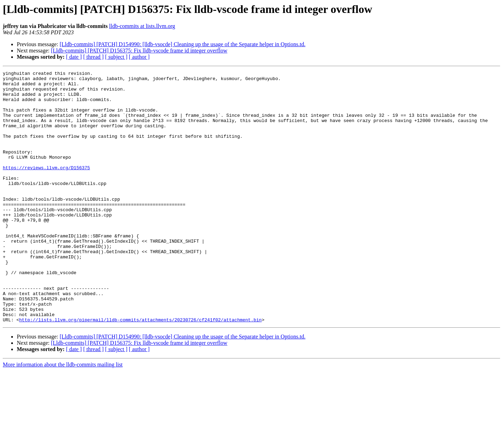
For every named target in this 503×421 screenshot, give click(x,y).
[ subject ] (116, 57)
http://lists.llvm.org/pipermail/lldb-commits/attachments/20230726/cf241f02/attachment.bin (140, 370)
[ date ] (74, 57)
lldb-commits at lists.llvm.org (142, 26)
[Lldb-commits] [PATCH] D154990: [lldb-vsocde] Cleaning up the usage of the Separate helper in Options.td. (183, 44)
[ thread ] (93, 57)
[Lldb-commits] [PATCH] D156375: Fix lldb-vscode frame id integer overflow (139, 50)
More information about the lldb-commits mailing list (63, 415)
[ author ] (139, 57)
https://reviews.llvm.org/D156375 (46, 187)
